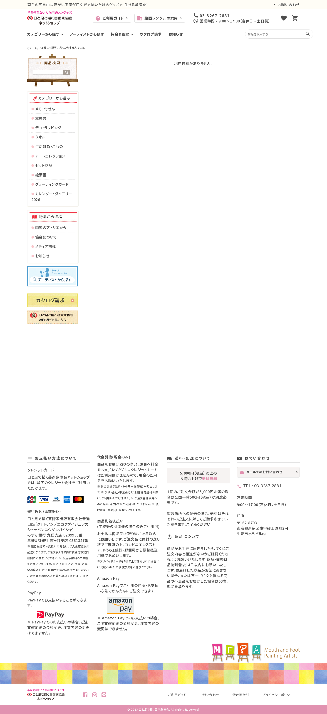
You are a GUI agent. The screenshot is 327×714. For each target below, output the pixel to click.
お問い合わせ (289, 4)
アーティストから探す (87, 34)
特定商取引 (256, 695)
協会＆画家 (120, 34)
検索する (66, 72)
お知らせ (175, 34)
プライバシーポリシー (283, 695)
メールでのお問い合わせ (261, 472)
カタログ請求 (151, 34)
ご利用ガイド (109, 18)
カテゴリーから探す (43, 34)
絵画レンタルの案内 (157, 18)
